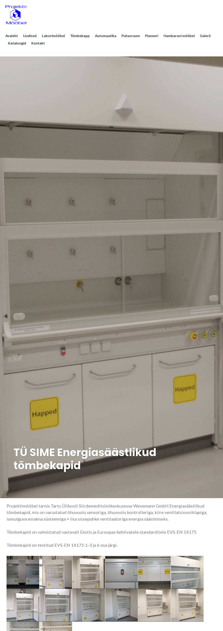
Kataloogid (18, 46)
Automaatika (106, 38)
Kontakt (39, 46)
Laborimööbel (54, 38)
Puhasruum (132, 38)
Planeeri (152, 38)
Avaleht (13, 38)
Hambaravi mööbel (180, 38)
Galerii (206, 38)
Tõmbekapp (81, 38)
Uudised (31, 38)
